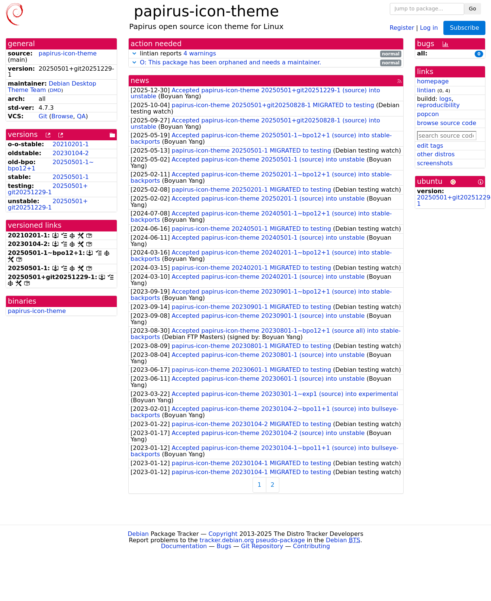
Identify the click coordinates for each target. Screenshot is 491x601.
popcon (428, 114)
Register (402, 27)
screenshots (435, 163)
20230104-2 (70, 153)
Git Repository (262, 546)
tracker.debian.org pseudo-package (252, 540)
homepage (433, 81)
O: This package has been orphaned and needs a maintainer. (230, 62)
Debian (138, 533)
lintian (426, 90)
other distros (436, 154)
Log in (429, 27)
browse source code (446, 123)
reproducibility (438, 105)
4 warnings (199, 53)
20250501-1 (70, 176)
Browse (62, 116)
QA (81, 116)
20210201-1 (70, 144)
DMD (55, 90)
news (140, 80)
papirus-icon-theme (68, 53)
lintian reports (266, 54)
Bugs (223, 546)
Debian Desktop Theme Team (52, 86)
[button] (134, 53)
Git (43, 116)
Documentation (184, 546)
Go (472, 9)
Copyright (222, 533)
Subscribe (464, 27)
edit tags (430, 145)
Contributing (311, 546)
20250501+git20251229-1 (48, 189)
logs (445, 98)
